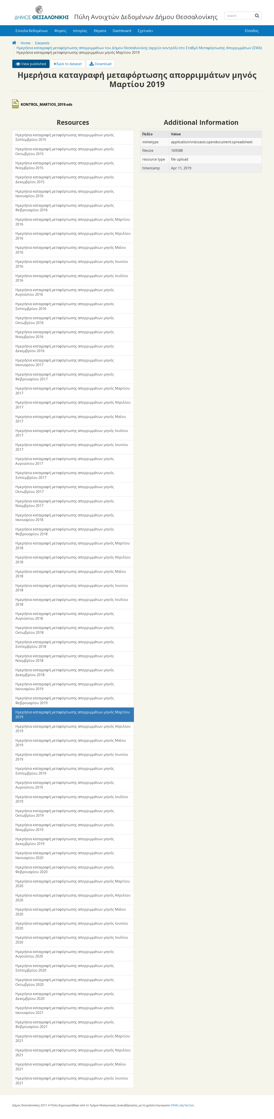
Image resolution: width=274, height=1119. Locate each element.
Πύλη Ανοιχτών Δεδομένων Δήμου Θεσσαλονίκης (145, 16)
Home (25, 43)
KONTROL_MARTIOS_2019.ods (46, 104)
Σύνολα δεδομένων (31, 30)
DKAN (174, 1105)
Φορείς (60, 30)
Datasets (42, 43)
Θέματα (100, 30)
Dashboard (122, 30)
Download (100, 63)
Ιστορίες (80, 30)
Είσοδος (252, 30)
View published (33, 64)
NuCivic (189, 1105)
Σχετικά (145, 30)
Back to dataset (68, 63)
